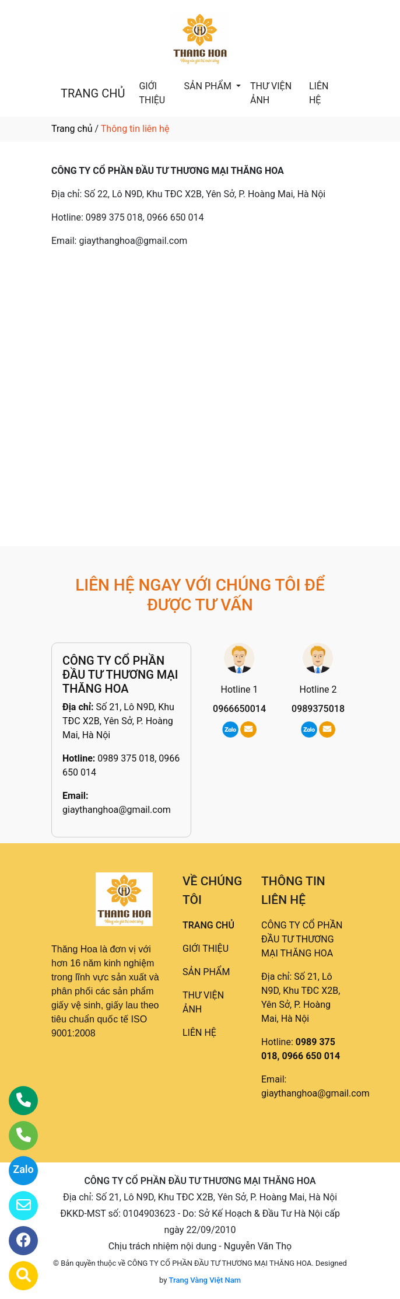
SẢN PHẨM (209, 86)
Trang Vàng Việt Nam (205, 1280)
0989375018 (318, 708)
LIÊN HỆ (318, 93)
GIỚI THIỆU (152, 93)
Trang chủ (72, 128)
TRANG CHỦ (93, 93)
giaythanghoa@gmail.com (116, 809)
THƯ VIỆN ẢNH (271, 93)
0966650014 (239, 708)
